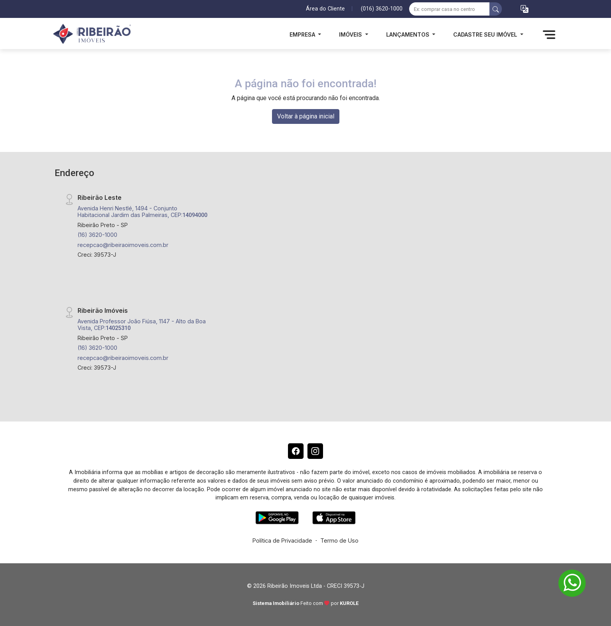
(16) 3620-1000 (97, 234)
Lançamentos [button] (408, 34)
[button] (524, 9)
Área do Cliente (325, 8)
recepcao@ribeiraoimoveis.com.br (123, 245)
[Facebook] (296, 451)
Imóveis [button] (351, 34)
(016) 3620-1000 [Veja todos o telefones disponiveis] (382, 8)
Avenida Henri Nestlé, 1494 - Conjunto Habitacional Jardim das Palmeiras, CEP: (142, 211)
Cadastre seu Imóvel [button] (486, 34)
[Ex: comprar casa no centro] (449, 9)
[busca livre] (495, 9)
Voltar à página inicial (305, 116)
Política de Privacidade (282, 540)
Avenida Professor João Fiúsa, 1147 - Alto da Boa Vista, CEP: (142, 324)
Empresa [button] (303, 34)
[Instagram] (315, 451)
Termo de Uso (339, 540)
